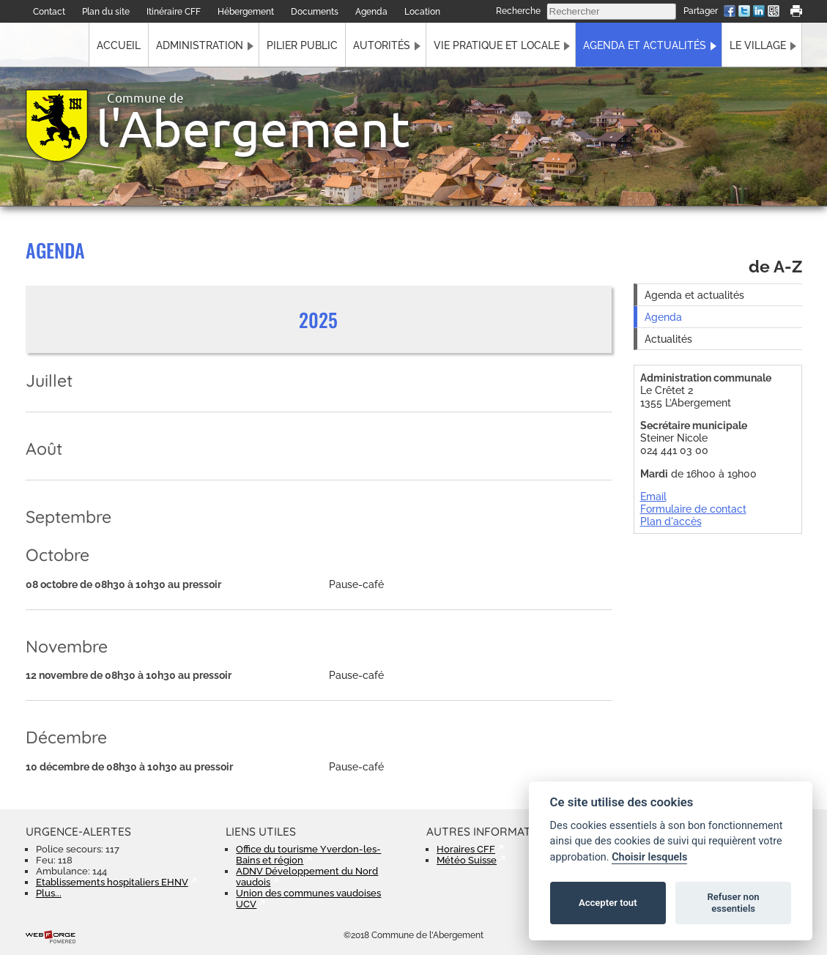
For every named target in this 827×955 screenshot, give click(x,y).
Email (653, 496)
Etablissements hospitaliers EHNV (112, 882)
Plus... (49, 893)
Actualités (668, 338)
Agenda (371, 12)
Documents (314, 12)
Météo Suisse (467, 860)
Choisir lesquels (649, 857)
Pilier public (302, 45)
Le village (758, 45)
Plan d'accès (671, 521)
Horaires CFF (466, 849)
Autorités (381, 45)
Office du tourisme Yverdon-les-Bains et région (308, 855)
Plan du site (106, 12)
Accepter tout (608, 902)
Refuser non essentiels (733, 902)
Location (422, 12)
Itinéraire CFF (174, 12)
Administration (199, 45)
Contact (49, 12)
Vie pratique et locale (497, 45)
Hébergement (246, 12)
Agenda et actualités (644, 45)
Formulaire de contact (693, 508)
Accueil (119, 45)
